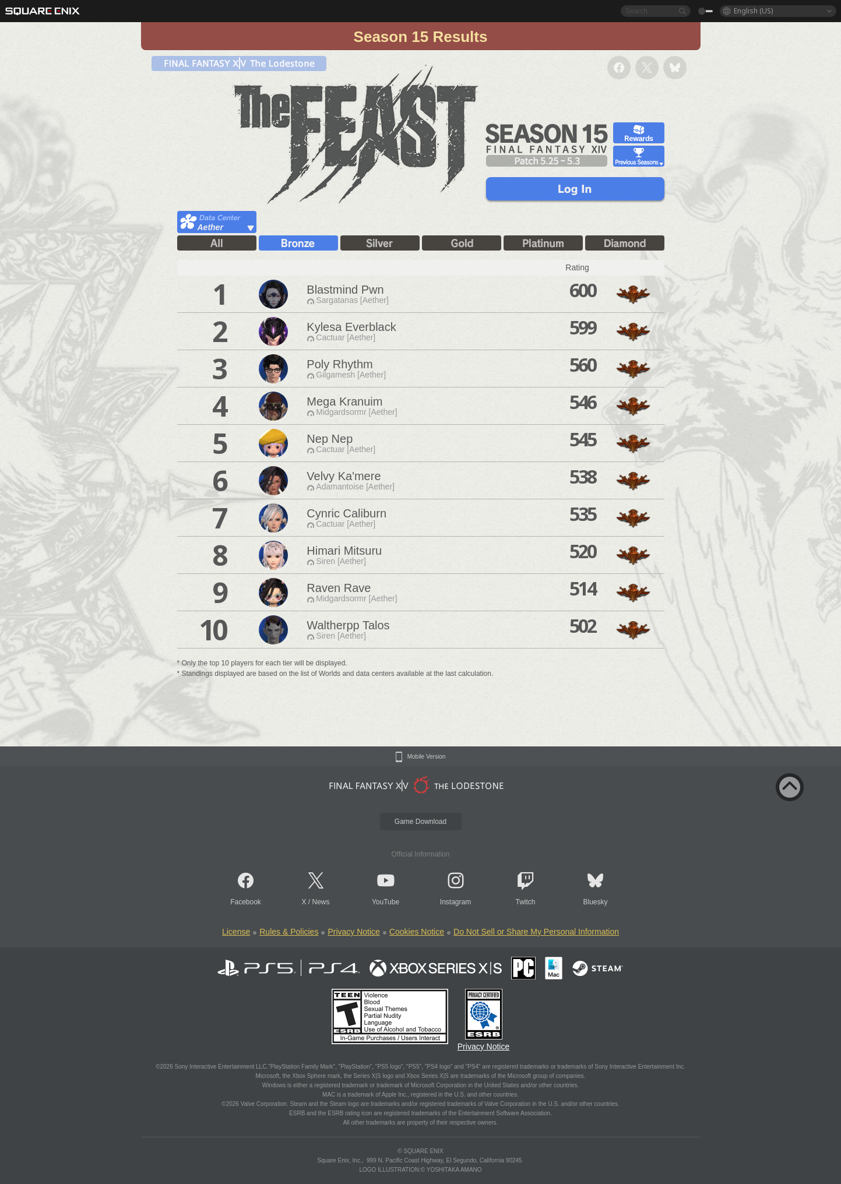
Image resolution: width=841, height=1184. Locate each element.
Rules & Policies (288, 931)
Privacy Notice (353, 931)
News (321, 902)
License (236, 931)
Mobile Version (426, 757)
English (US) (753, 11)
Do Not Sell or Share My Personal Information (536, 931)
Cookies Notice (416, 931)
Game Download (420, 821)
